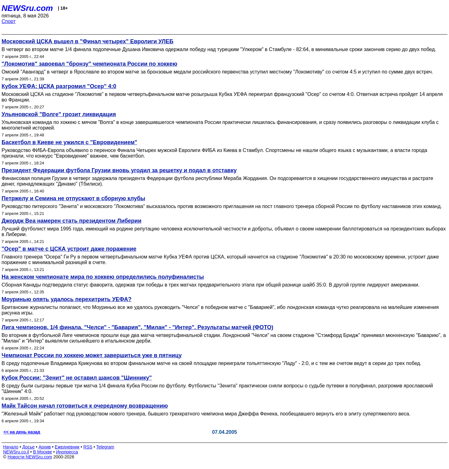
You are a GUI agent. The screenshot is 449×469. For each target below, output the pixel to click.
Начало (10, 446)
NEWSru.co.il (16, 451)
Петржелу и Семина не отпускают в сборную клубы (73, 198)
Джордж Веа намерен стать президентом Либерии (72, 221)
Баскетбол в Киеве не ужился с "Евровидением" (69, 142)
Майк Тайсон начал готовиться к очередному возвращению (85, 406)
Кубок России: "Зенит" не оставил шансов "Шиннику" (77, 378)
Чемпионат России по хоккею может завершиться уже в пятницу (92, 355)
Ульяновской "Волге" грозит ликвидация (59, 114)
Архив (45, 446)
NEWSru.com (27, 8)
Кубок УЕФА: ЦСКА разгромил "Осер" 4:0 (59, 86)
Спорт (9, 21)
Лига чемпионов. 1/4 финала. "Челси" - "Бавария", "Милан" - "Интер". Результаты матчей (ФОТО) (137, 327)
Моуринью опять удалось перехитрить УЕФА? (67, 299)
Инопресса (67, 451)
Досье (28, 446)
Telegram (105, 446)
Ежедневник (67, 446)
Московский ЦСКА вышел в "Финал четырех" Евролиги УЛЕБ (87, 41)
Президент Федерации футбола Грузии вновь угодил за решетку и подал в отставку (119, 170)
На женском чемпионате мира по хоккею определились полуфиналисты (103, 277)
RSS (87, 446)
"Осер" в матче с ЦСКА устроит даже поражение (69, 249)
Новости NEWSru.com (29, 456)
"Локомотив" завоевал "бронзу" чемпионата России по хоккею (89, 64)
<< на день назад (21, 431)
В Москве (42, 451)
